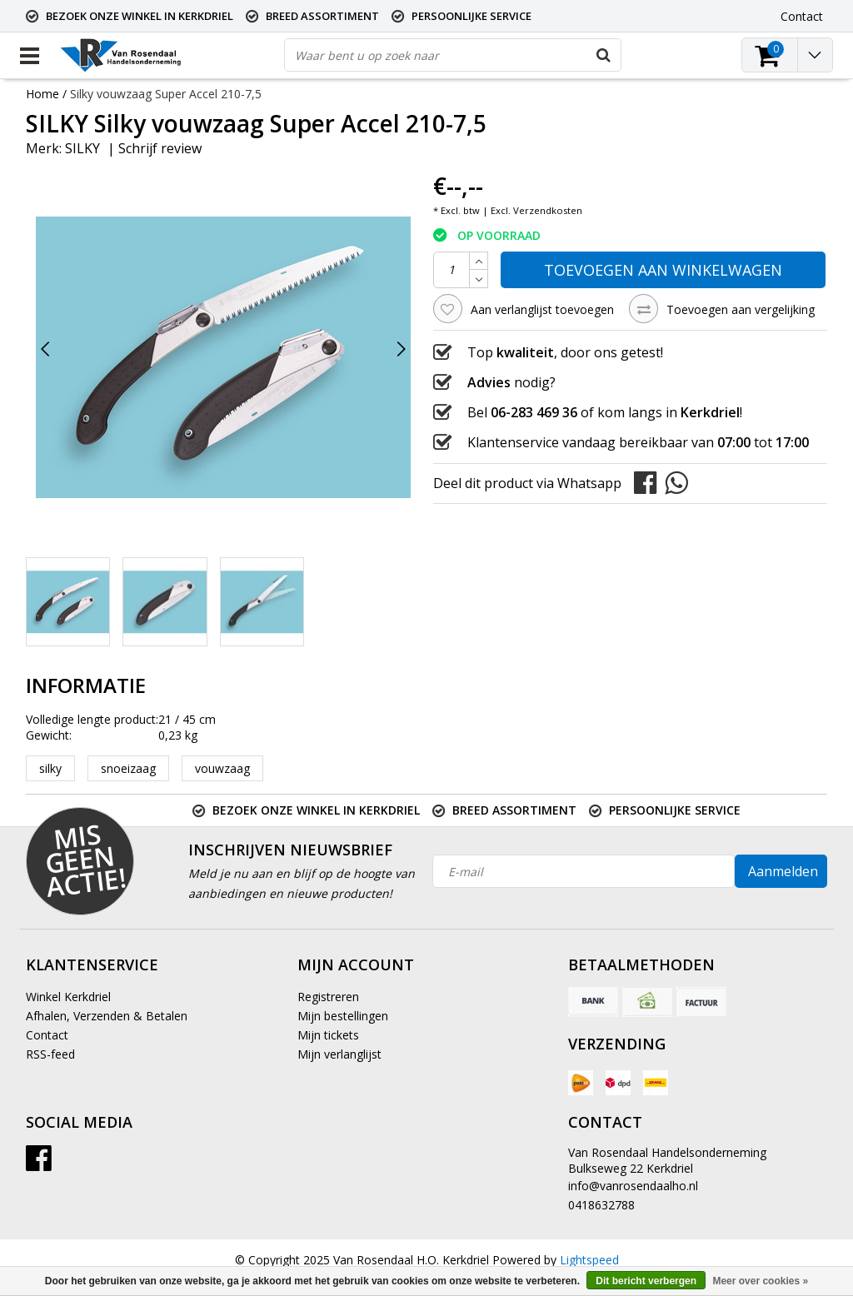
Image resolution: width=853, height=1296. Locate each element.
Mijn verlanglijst (339, 1054)
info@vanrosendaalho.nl (633, 1186)
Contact (47, 1035)
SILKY (82, 148)
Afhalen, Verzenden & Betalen (106, 1016)
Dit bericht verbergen (646, 1281)
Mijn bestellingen (342, 1016)
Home (42, 94)
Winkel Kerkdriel (68, 996)
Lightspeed (589, 1260)
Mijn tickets (328, 1035)
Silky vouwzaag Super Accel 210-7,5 (166, 94)
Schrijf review (160, 148)
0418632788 (601, 1205)
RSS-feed (50, 1054)
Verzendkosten (547, 210)
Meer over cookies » (760, 1281)
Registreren (328, 996)
